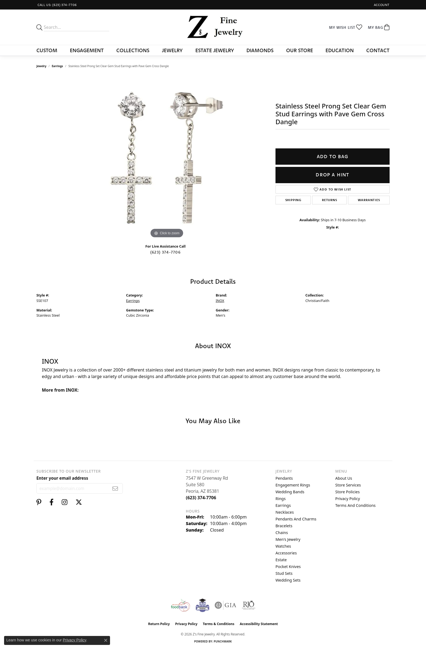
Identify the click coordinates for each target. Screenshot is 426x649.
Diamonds (260, 50)
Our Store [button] (299, 50)
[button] (381, 5)
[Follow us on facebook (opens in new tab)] (51, 502)
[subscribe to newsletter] (115, 488)
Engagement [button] (87, 50)
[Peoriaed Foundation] (202, 605)
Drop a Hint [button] (332, 174)
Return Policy (159, 624)
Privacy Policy (347, 498)
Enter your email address (62, 478)
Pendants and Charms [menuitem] (295, 519)
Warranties (369, 200)
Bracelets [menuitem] (283, 525)
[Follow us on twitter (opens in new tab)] (79, 502)
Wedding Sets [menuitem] (287, 580)
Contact (378, 50)
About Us (343, 478)
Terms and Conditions (355, 505)
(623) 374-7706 (165, 252)
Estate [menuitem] (281, 559)
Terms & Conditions (218, 624)
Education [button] (339, 50)
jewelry (41, 66)
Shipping (293, 200)
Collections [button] (132, 50)
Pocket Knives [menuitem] (288, 566)
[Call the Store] (201, 498)
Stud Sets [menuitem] (284, 573)
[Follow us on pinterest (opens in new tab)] (39, 502)
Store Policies (347, 491)
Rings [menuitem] (280, 498)
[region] (166, 157)
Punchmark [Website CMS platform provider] (223, 641)
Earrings (57, 66)
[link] (56, 5)
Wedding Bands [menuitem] (289, 491)
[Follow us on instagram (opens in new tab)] (64, 502)
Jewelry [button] (172, 50)
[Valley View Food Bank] (180, 605)
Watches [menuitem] (283, 546)
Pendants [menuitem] (284, 478)
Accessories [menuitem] (286, 553)
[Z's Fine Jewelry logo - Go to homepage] (213, 27)
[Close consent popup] (105, 640)
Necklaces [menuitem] (284, 512)
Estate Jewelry (214, 50)
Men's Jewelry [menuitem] (287, 539)
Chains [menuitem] (281, 532)
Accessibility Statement (259, 624)
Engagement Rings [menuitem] (292, 485)
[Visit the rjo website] (248, 605)
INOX (220, 300)
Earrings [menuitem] (283, 505)
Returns (329, 200)
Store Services (348, 485)
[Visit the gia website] (225, 605)
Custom (46, 50)
